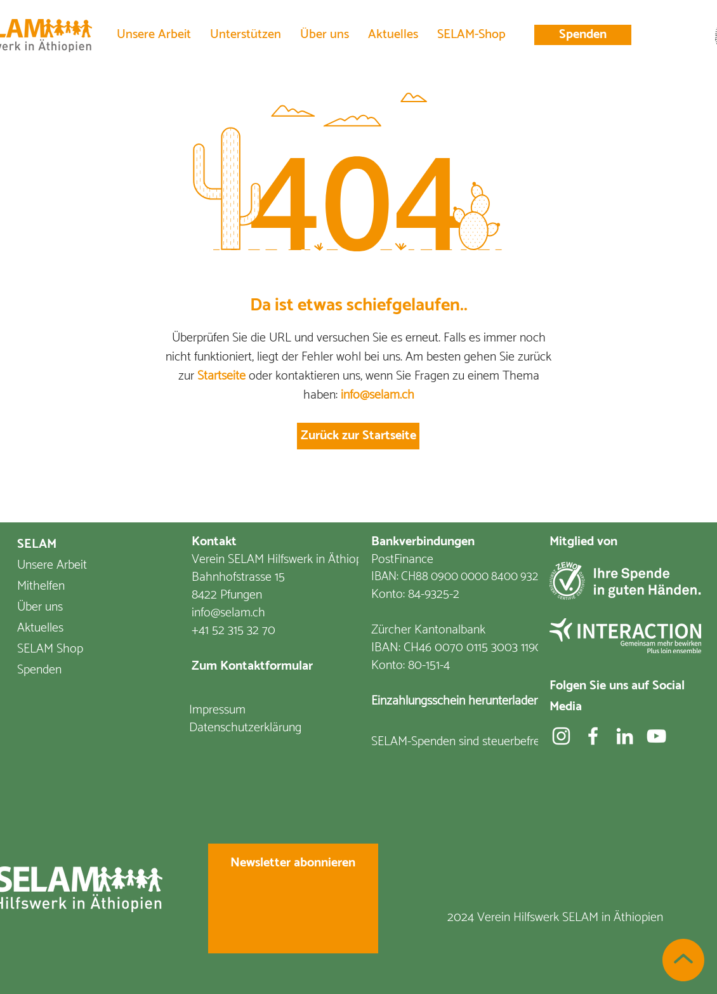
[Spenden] (582, 35)
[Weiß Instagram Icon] (561, 736)
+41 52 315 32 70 (233, 630)
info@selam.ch (377, 395)
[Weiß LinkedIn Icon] (624, 736)
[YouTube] (656, 736)
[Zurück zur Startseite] (358, 436)
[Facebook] (593, 736)
